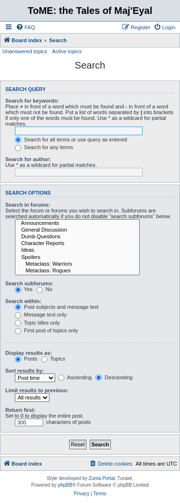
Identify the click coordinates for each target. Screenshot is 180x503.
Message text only (41, 314)
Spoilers (77, 257)
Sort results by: (24, 371)
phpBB (65, 485)
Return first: (20, 410)
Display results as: (28, 353)
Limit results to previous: (36, 390)
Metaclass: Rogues (77, 271)
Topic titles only (37, 323)
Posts (26, 359)
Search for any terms (44, 147)
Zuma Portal (102, 478)
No (44, 289)
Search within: (23, 301)
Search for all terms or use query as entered (71, 139)
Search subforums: (29, 283)
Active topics (67, 51)
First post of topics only (46, 330)
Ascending (75, 377)
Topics (53, 359)
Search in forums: (27, 205)
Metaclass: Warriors (77, 264)
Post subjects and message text (56, 307)
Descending (114, 377)
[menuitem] (25, 27)
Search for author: (28, 159)
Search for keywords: (32, 101)
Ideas (77, 250)
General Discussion (77, 230)
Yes (24, 289)
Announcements (77, 223)
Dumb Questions (77, 237)
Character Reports (77, 243)
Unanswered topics (25, 51)
